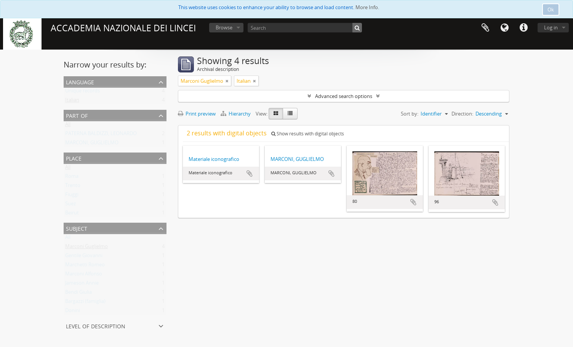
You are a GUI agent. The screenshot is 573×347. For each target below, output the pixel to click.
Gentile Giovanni (83, 257)
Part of (77, 115)
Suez (70, 205)
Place (74, 158)
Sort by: (409, 113)
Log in (551, 27)
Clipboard (485, 27)
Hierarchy (236, 113)
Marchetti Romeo (85, 266)
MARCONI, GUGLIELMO (91, 144)
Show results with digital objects (307, 133)
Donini (72, 311)
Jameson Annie (82, 284)
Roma (71, 177)
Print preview (197, 113)
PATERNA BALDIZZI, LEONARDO (101, 135)
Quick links (523, 27)
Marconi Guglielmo (86, 247)
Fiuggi (71, 196)
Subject (76, 228)
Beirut (72, 214)
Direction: (462, 113)
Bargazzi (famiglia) (85, 302)
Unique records (82, 92)
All (67, 125)
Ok (550, 9)
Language (504, 27)
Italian (72, 101)
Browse (224, 27)
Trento (72, 186)
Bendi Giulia (78, 293)
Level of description (95, 325)
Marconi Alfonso (83, 275)
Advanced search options (343, 96)
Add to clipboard (249, 173)
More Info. (367, 7)
